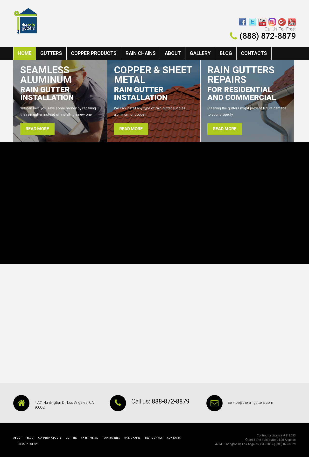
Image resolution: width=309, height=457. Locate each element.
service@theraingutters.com (251, 403)
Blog (226, 53)
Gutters (51, 53)
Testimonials (149, 438)
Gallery (200, 53)
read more (38, 129)
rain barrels (107, 438)
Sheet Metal (87, 438)
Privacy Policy (188, 438)
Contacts (254, 53)
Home (24, 53)
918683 (291, 435)
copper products (94, 53)
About (173, 53)
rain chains (141, 53)
